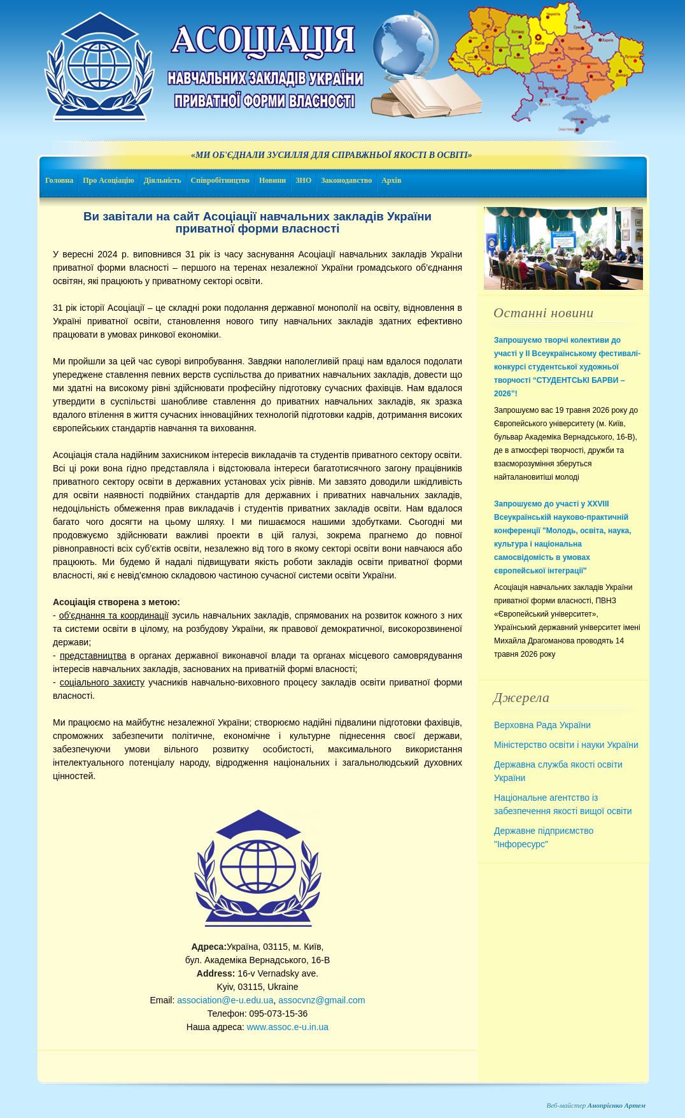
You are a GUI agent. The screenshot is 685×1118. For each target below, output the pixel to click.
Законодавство (346, 180)
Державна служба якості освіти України (558, 771)
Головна (59, 180)
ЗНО (303, 180)
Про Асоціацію (108, 180)
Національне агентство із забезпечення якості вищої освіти (563, 804)
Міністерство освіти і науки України (566, 745)
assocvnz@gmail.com (321, 1000)
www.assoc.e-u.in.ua (287, 1027)
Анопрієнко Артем (617, 1105)
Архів (391, 180)
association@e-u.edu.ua (225, 1000)
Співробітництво (220, 180)
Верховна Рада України (542, 725)
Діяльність (162, 180)
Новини (272, 180)
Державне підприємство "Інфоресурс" (543, 837)
